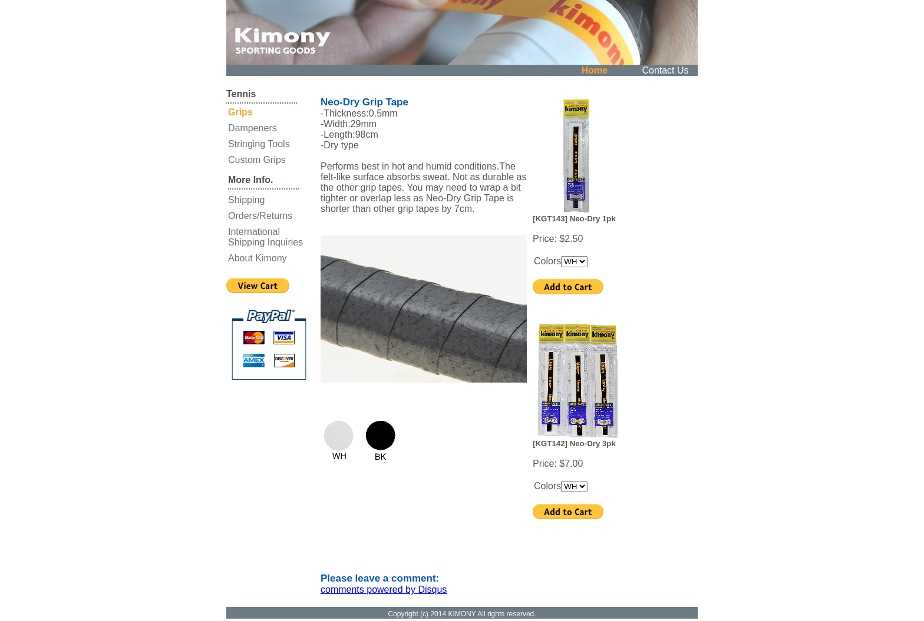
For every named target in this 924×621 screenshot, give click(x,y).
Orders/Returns (260, 216)
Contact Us (665, 70)
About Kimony (257, 258)
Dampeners (252, 128)
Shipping (246, 200)
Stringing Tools (259, 144)
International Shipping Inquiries (265, 237)
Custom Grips (257, 160)
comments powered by (384, 590)
